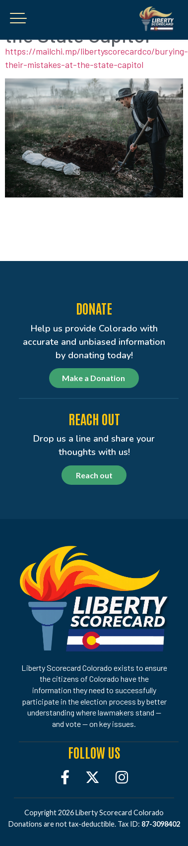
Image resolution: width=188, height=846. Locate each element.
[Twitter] (92, 776)
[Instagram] (122, 776)
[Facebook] (65, 776)
